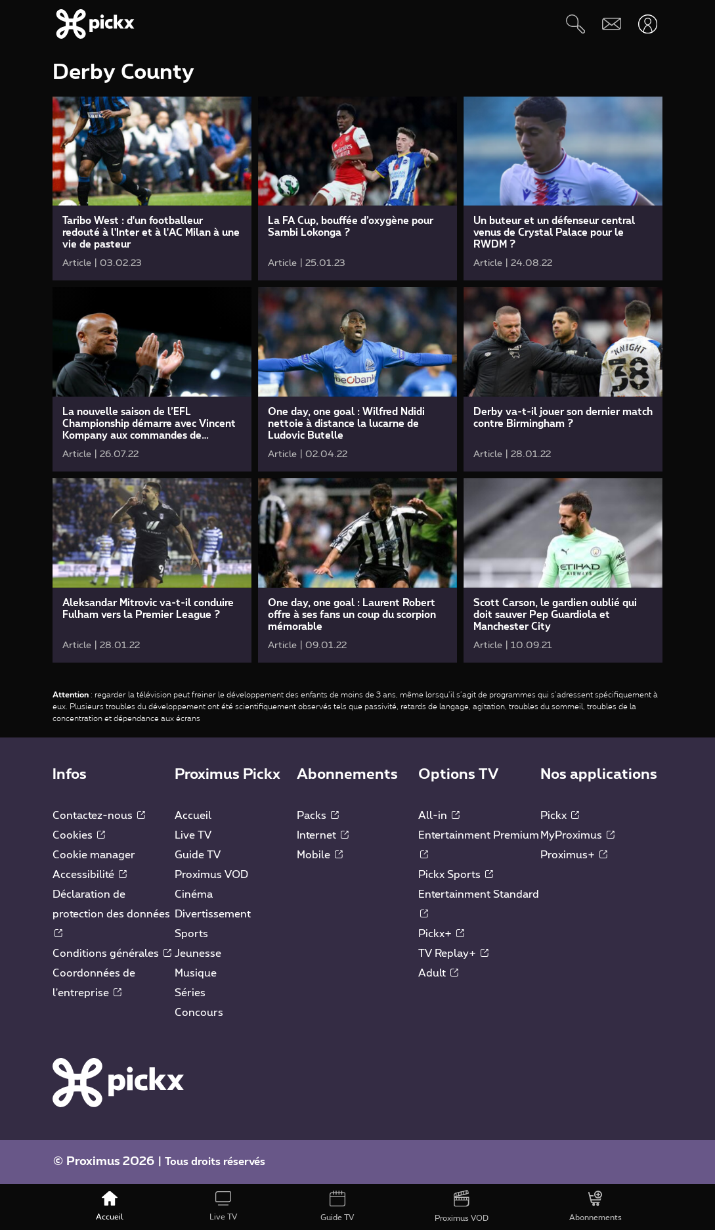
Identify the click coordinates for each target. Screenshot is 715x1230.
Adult (438, 973)
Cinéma (194, 894)
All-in (439, 815)
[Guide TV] (337, 1207)
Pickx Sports (455, 874)
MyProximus (577, 835)
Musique (196, 973)
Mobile (320, 855)
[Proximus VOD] (462, 1207)
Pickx (559, 815)
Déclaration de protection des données (111, 913)
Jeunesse (198, 953)
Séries (190, 993)
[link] (152, 189)
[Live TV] (223, 1207)
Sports (191, 934)
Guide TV (198, 855)
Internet (323, 835)
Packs (318, 815)
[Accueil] (109, 1207)
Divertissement (213, 914)
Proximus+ (573, 855)
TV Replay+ (453, 953)
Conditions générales (112, 953)
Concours (199, 1012)
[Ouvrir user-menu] (648, 24)
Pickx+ (441, 934)
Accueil (193, 815)
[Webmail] (612, 24)
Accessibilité (90, 874)
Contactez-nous (99, 815)
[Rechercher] (575, 24)
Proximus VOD (211, 874)
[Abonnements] (595, 1207)
